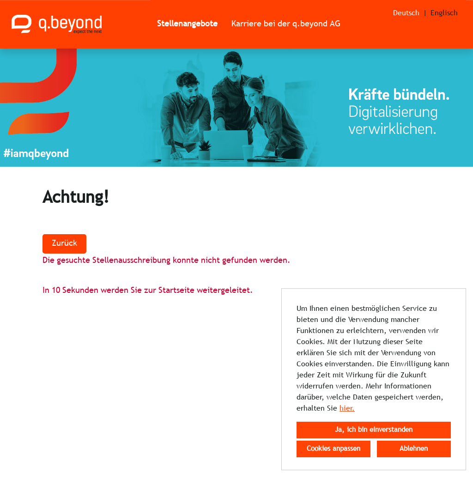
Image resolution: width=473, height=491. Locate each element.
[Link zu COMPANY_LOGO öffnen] (57, 24)
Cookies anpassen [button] (333, 449)
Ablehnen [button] (414, 449)
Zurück (64, 244)
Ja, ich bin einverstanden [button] (373, 430)
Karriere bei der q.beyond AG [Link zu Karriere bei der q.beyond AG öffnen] (285, 24)
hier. (347, 408)
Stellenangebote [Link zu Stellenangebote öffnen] (187, 24)
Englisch (444, 13)
